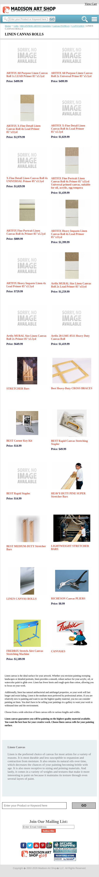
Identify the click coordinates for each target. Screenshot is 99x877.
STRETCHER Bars (17, 388)
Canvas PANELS (61, 26)
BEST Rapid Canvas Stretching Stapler (69, 442)
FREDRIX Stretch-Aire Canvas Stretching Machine (24, 652)
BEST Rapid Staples (18, 493)
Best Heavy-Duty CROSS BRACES (71, 388)
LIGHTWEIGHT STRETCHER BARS (70, 548)
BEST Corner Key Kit (19, 440)
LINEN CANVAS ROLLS (21, 598)
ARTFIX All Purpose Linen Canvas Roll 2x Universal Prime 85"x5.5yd (71, 75)
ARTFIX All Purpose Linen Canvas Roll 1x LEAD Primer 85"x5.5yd (27, 75)
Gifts (16, 26)
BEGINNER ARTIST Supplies (35, 26)
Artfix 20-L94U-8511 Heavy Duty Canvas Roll (70, 337)
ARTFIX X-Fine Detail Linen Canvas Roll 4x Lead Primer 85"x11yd (23, 129)
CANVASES (77, 26)
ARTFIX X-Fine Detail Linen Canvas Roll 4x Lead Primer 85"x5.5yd (68, 128)
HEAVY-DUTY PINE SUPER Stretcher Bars (68, 495)
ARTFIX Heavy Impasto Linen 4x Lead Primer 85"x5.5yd (26, 285)
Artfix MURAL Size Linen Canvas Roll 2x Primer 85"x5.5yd (26, 337)
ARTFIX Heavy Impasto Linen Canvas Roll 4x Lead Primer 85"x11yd (69, 234)
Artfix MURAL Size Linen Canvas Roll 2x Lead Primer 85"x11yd (71, 285)
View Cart (91, 3)
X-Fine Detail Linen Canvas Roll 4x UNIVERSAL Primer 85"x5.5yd (27, 180)
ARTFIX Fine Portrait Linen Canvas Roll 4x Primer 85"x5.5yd (25, 232)
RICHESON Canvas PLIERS (68, 598)
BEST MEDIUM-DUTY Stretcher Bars (26, 548)
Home (8, 26)
